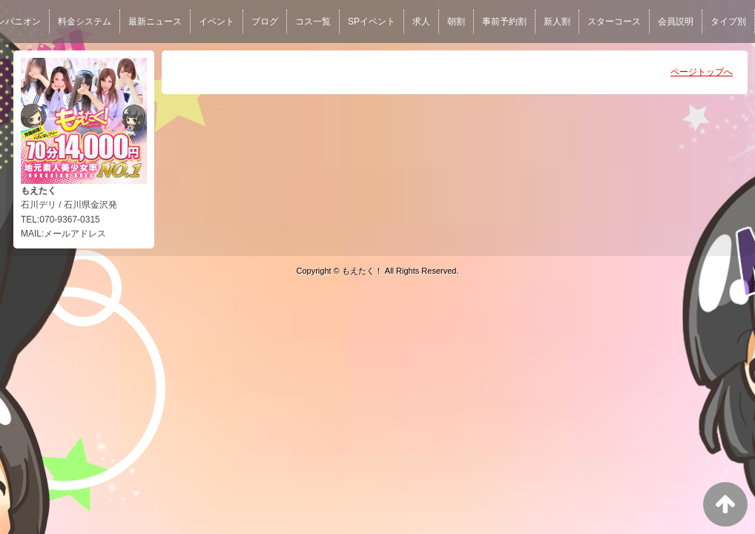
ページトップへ (701, 72)
